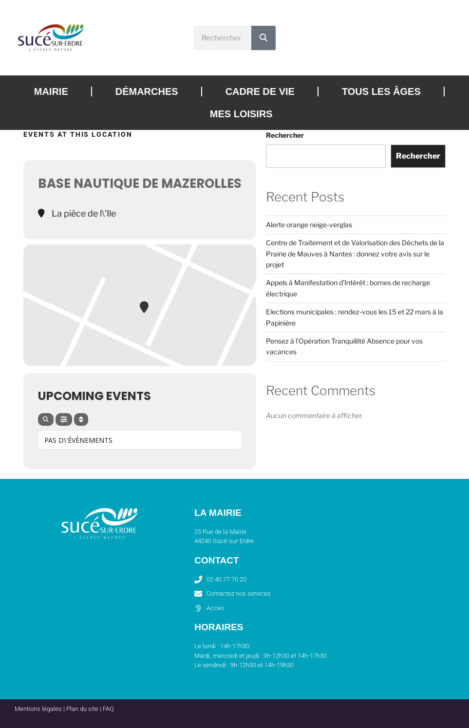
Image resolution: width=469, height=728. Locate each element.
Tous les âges (381, 91)
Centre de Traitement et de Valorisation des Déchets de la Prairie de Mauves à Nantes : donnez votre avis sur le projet (355, 253)
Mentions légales (38, 708)
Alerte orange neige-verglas (309, 224)
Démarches (146, 91)
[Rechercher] (263, 38)
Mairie (51, 91)
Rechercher (285, 135)
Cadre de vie (260, 91)
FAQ (108, 708)
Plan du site (82, 708)
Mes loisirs (241, 114)
